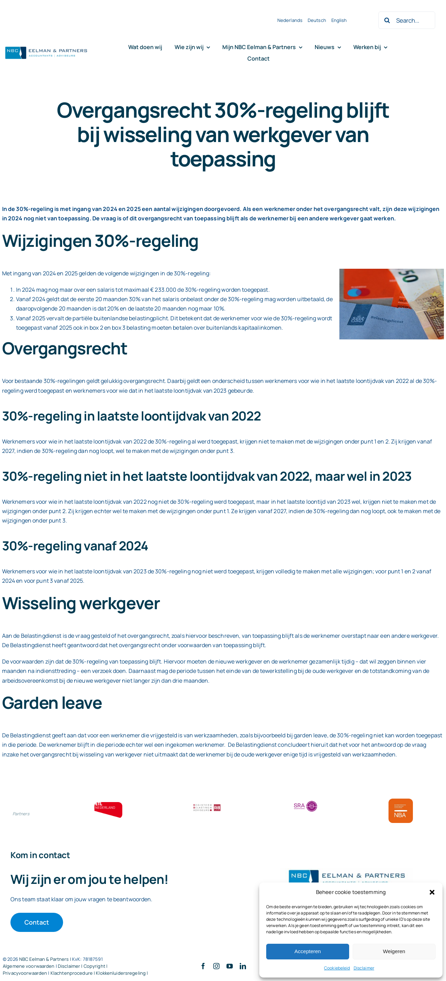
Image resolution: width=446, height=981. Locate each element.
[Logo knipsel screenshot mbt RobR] (46, 47)
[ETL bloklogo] (108, 805)
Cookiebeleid (337, 968)
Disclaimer (364, 968)
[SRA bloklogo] (306, 801)
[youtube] (229, 966)
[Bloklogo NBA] (401, 801)
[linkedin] (243, 966)
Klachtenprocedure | (73, 973)
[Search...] (406, 20)
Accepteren (307, 951)
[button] (432, 892)
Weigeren (394, 951)
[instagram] (216, 966)
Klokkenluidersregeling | (122, 973)
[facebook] (203, 966)
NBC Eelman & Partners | (45, 959)
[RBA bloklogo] (207, 805)
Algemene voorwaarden (29, 966)
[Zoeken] (387, 20)
